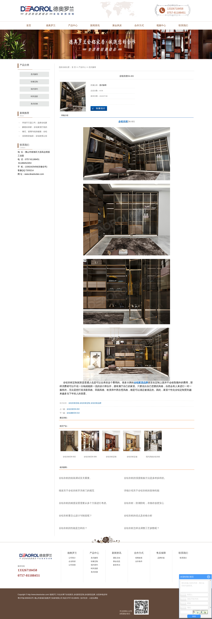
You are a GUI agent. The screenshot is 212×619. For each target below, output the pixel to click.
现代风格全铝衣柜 (153, 457)
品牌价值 (161, 558)
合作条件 (138, 561)
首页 (28, 25)
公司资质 (72, 565)
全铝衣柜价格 (73, 403)
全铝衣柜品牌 (96, 403)
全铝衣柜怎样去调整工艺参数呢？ (141, 528)
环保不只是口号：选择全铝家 (34, 123)
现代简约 (34, 89)
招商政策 (138, 558)
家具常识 (116, 565)
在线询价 (99, 108)
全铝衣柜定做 (132, 457)
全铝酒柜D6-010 (73, 413)
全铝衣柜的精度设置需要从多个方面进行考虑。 (83, 503)
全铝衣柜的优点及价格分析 (138, 515)
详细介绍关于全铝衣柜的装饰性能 (141, 490)
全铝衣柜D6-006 (90, 457)
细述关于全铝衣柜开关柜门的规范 (76, 490)
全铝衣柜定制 (85, 403)
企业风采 (72, 561)
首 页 (74, 67)
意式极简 (34, 74)
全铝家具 (69, 595)
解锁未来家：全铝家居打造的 (34, 127)
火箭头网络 (93, 598)
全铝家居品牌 (90, 595)
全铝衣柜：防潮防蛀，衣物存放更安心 (144, 503)
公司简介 (72, 558)
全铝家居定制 (79, 595)
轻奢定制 (34, 82)
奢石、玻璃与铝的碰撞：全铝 (34, 131)
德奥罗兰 (51, 25)
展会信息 (116, 561)
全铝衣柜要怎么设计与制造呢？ (75, 515)
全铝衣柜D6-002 (73, 409)
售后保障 (161, 553)
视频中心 (161, 25)
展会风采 (117, 25)
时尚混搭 (34, 96)
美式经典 (34, 104)
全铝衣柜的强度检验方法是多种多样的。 (145, 478)
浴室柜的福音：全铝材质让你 (34, 136)
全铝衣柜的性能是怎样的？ (73, 528)
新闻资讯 (95, 25)
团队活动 (116, 558)
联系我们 (183, 25)
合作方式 (139, 25)
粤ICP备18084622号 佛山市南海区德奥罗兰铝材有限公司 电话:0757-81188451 (48, 598)
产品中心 (73, 25)
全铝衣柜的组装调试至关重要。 (75, 478)
